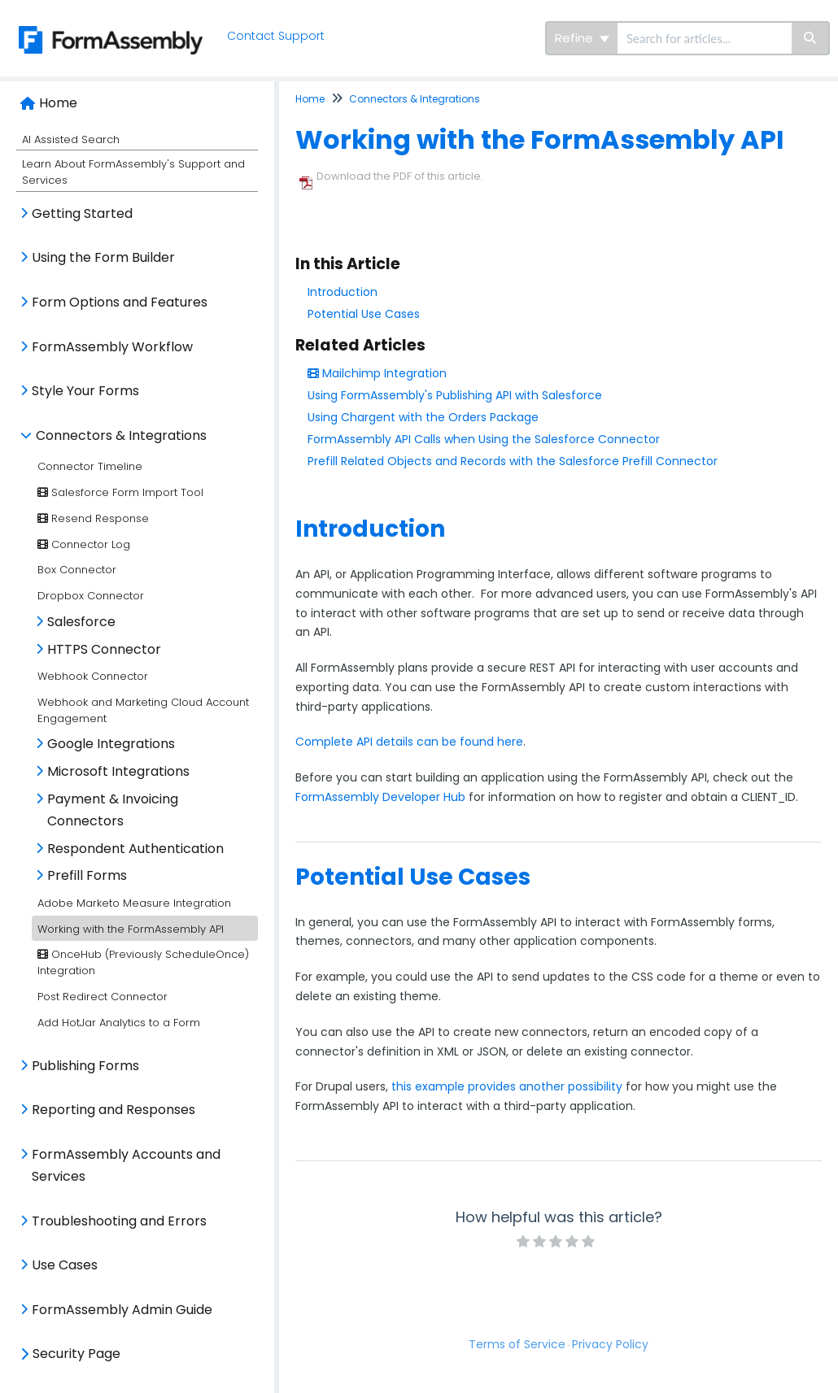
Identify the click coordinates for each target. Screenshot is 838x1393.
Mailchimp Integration (377, 373)
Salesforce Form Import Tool (120, 492)
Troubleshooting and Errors (119, 1221)
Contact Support (277, 36)
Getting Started (82, 213)
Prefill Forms (87, 875)
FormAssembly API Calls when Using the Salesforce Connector (484, 439)
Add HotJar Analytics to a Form (118, 1022)
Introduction (343, 292)
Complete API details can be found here (409, 742)
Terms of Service (517, 1344)
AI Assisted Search (71, 139)
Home (58, 103)
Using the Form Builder (103, 257)
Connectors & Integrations (121, 435)
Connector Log (83, 544)
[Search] (811, 38)
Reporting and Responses (113, 1109)
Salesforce (81, 621)
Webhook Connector (92, 676)
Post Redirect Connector (102, 996)
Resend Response (93, 518)
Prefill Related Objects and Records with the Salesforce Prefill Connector (513, 461)
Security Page (76, 1353)
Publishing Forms (85, 1065)
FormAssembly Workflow (112, 346)
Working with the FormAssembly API (130, 929)
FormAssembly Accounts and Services (126, 1165)
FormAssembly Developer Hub (380, 797)
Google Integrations (111, 743)
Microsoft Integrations (118, 771)
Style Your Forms (85, 390)
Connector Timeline (89, 466)
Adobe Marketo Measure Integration (134, 903)
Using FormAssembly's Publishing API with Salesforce (455, 395)
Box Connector (76, 569)
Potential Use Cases (364, 314)
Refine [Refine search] (582, 37)
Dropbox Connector (90, 595)
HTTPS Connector (104, 649)
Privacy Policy (610, 1344)
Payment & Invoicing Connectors (112, 810)
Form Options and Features (119, 302)
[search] (704, 38)
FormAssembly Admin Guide (122, 1309)
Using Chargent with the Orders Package (423, 417)
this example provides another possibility (506, 1086)
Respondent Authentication (135, 848)
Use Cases (65, 1265)
